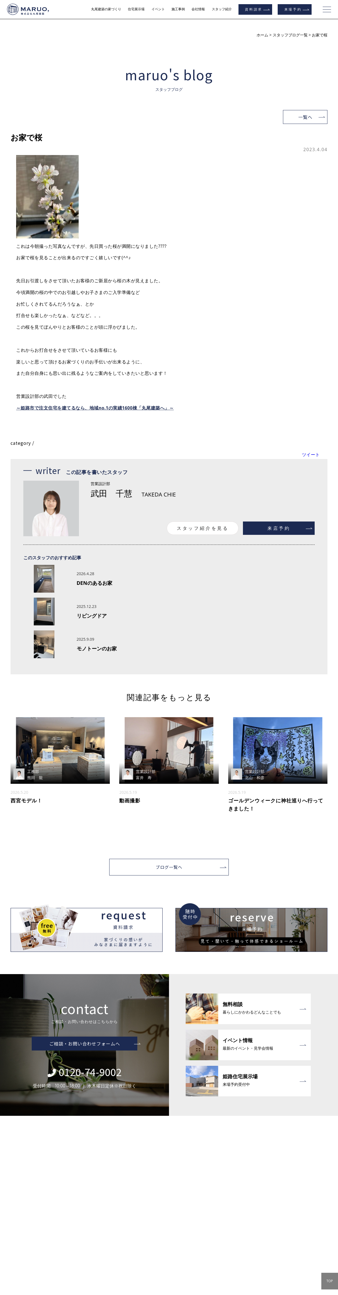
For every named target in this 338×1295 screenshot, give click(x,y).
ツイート (311, 454)
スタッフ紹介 (222, 9)
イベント (158, 9)
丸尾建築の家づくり (106, 9)
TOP (329, 1281)
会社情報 (198, 9)
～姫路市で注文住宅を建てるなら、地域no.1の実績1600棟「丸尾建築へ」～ (95, 408)
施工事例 (178, 9)
